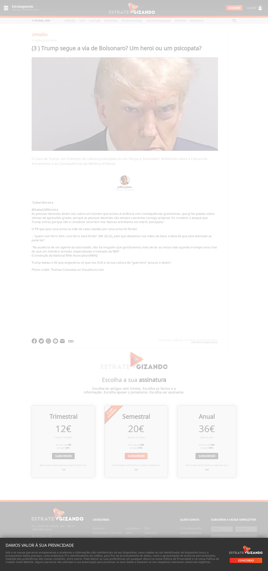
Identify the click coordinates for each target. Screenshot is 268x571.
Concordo (246, 560)
